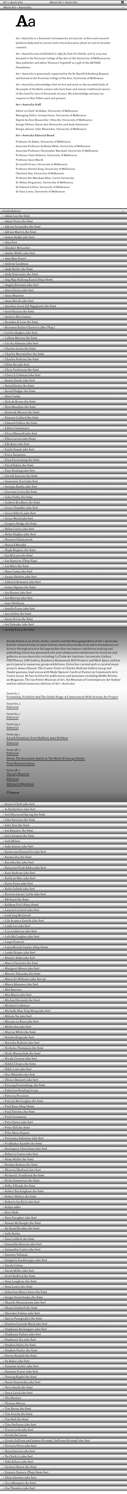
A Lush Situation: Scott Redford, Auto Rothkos (37, 738)
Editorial (12, 707)
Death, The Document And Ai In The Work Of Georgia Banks (46, 758)
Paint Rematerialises (21, 763)
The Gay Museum (18, 774)
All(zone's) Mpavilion (20, 784)
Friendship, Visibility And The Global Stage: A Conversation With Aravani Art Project (62, 697)
